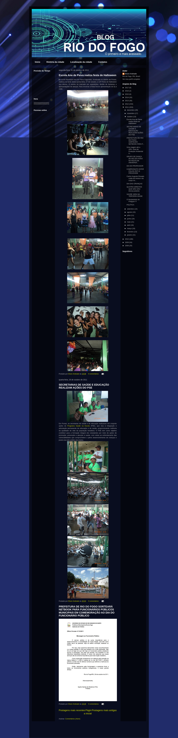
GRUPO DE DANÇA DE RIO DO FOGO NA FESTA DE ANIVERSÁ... (135, 160)
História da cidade (55, 62)
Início (37, 62)
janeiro (130, 235)
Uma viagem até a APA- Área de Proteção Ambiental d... (135, 150)
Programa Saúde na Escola (78, 426)
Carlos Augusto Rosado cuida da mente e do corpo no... (135, 178)
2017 (127, 88)
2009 (127, 242)
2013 (127, 101)
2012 (127, 104)
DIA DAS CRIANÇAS (134, 184)
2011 (127, 107)
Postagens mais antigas (104, 710)
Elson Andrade (74, 374)
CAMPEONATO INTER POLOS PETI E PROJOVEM (135, 171)
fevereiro (130, 232)
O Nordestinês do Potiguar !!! (133, 201)
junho (129, 219)
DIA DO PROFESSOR (135, 166)
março (129, 228)
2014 (127, 97)
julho (129, 215)
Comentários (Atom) (72, 719)
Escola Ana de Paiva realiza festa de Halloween (87, 75)
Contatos (102, 62)
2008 (127, 246)
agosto (130, 212)
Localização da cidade (81, 62)
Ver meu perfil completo (131, 79)
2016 (127, 91)
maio (129, 222)
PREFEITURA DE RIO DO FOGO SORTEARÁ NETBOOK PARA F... (135, 141)
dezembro (131, 110)
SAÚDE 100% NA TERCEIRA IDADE (134, 195)
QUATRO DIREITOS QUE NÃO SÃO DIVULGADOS (134, 189)
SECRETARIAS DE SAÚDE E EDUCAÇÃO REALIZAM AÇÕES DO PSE (84, 386)
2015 (127, 94)
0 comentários (93, 374)
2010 (127, 239)
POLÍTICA (130, 205)
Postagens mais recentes (72, 710)
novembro (131, 113)
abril (129, 225)
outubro (130, 117)
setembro (131, 209)
